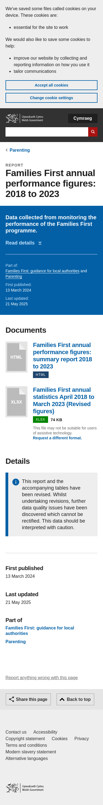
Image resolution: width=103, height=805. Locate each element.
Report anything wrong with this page (41, 677)
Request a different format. (57, 438)
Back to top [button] (79, 699)
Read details (21, 243)
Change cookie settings (51, 98)
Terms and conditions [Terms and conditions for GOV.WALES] (26, 745)
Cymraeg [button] (83, 118)
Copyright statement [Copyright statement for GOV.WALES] (25, 738)
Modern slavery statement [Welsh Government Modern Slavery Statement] (30, 752)
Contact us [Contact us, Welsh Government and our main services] (15, 732)
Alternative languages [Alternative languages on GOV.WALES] (26, 758)
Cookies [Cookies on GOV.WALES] (60, 738)
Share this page (31, 699)
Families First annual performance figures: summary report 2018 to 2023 (16, 357)
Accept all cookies (51, 85)
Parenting (20, 150)
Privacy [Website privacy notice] (81, 738)
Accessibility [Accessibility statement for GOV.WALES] (45, 732)
